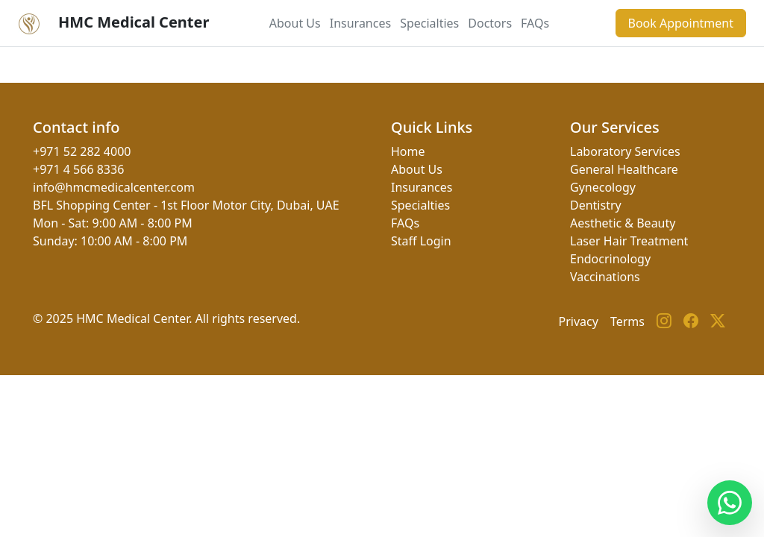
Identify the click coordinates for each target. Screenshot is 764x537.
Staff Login (421, 241)
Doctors (490, 23)
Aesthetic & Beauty (622, 223)
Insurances (360, 23)
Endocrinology (610, 259)
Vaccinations (605, 276)
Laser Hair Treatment (629, 241)
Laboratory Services (625, 151)
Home (408, 151)
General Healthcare (624, 169)
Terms (627, 321)
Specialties (429, 23)
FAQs (535, 23)
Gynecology (603, 187)
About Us (295, 23)
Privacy (578, 321)
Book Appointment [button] (681, 23)
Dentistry (595, 205)
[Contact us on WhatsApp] (729, 502)
